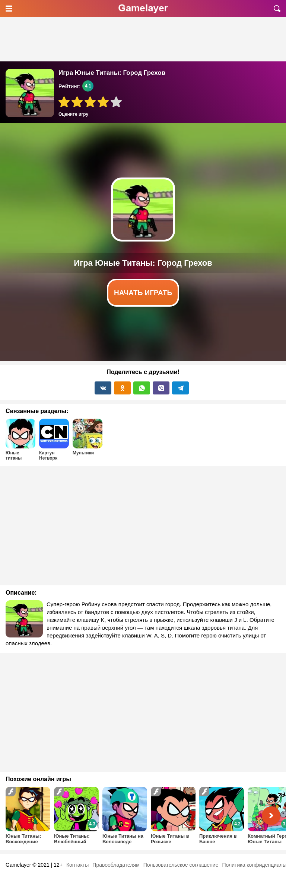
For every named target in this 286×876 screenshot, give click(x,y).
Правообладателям (115, 865)
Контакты (77, 865)
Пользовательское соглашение (181, 865)
